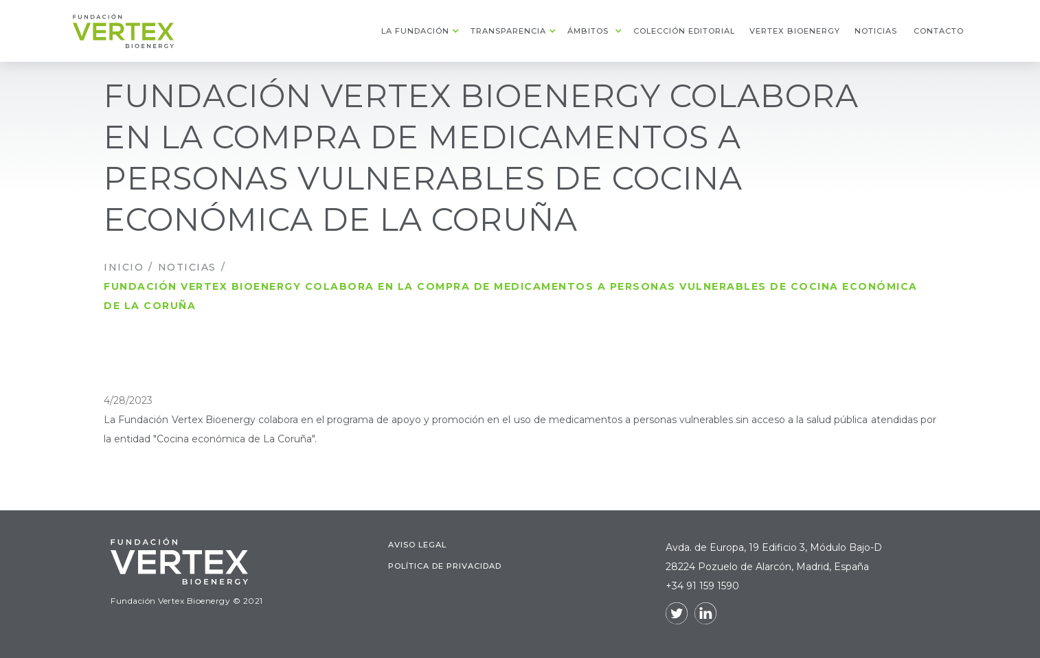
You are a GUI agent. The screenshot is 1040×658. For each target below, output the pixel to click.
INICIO (124, 267)
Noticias (187, 267)
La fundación (415, 31)
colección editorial (684, 31)
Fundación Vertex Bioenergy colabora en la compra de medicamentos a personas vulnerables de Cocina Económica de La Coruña (511, 296)
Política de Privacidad (444, 571)
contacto (939, 31)
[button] (419, 31)
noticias (876, 31)
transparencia (508, 31)
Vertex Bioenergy (794, 31)
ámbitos (588, 31)
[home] (123, 31)
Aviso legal (417, 549)
